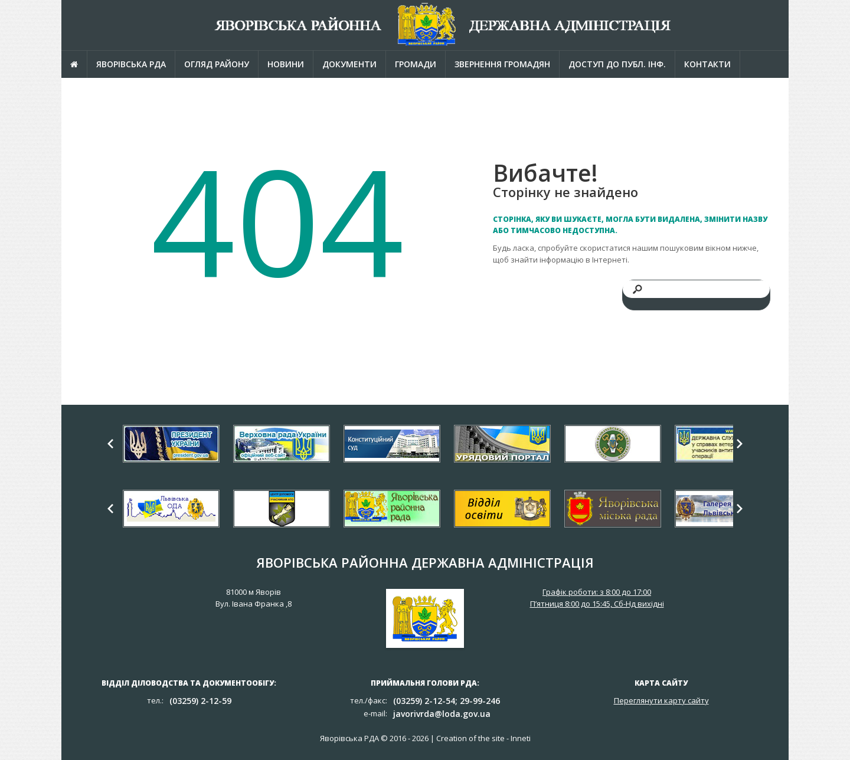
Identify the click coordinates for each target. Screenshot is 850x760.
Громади (415, 64)
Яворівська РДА (131, 64)
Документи (349, 64)
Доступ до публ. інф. (617, 64)
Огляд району (216, 64)
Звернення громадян (502, 64)
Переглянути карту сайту (661, 700)
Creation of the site (470, 738)
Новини (285, 64)
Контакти (707, 64)
